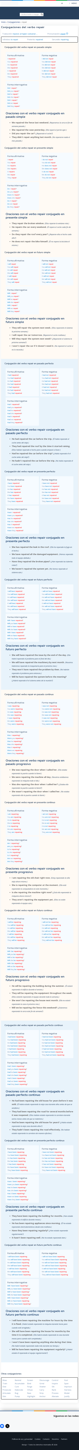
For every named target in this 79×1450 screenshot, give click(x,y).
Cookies (38, 1439)
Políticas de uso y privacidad (22, 1439)
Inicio (3, 22)
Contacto (46, 1439)
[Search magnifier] (41, 14)
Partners (64, 1439)
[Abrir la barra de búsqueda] (62, 3)
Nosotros (55, 1439)
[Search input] (30, 14)
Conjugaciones (13, 22)
